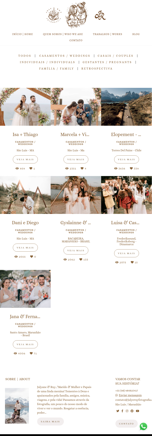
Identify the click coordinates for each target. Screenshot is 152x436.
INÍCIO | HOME (22, 34)
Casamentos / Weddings (64, 55)
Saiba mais (50, 421)
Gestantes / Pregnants (107, 62)
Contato (126, 423)
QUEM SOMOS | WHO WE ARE (63, 34)
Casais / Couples (116, 55)
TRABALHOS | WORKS (107, 34)
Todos (24, 55)
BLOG (136, 34)
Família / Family (56, 68)
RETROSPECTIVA (97, 68)
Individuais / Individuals (47, 62)
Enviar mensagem (130, 395)
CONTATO (75, 40)
